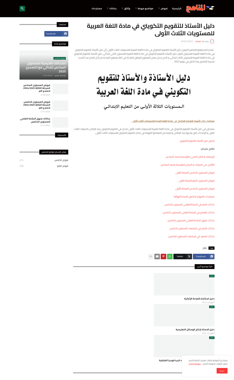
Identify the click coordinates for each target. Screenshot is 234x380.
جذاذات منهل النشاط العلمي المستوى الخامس (191, 220)
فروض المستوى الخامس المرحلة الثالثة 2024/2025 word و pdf (36, 104)
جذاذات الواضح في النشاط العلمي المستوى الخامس (188, 212)
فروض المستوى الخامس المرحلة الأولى (195, 172)
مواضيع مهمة (145, 8)
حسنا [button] (222, 371)
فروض (164, 8)
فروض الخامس (44, 160)
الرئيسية (176, 8)
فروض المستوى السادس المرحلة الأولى (194, 188)
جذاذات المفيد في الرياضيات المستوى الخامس (191, 236)
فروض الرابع (44, 166)
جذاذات (113, 8)
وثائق (127, 8)
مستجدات (96, 8)
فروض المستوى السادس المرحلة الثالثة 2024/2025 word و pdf (36, 88)
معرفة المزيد (194, 364)
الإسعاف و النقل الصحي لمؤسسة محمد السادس (190, 156)
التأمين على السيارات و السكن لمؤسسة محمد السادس (187, 164)
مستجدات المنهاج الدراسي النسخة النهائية (194, 196)
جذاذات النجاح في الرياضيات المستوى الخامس (191, 228)
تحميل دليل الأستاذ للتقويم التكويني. (196, 140)
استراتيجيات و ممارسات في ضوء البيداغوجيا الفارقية (186, 360)
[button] (22, 8)
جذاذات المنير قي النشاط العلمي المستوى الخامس (189, 204)
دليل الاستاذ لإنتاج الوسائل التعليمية (195, 329)
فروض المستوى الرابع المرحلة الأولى (196, 180)
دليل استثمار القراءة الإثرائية (199, 298)
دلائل (205, 248)
